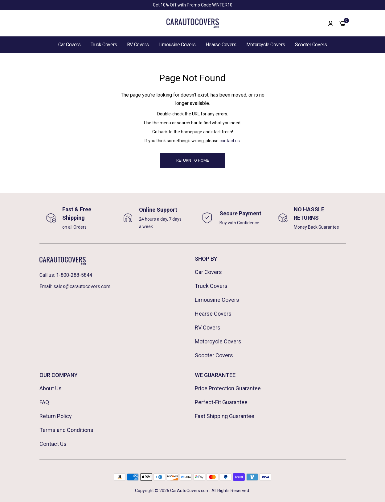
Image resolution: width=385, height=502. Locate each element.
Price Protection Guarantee (228, 388)
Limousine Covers (177, 45)
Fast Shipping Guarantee (224, 416)
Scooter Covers (311, 45)
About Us (50, 388)
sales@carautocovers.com (81, 286)
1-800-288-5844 (74, 275)
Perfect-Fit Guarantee (221, 402)
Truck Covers (104, 45)
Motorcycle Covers (265, 45)
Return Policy (55, 416)
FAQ (44, 402)
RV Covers (138, 45)
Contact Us (53, 444)
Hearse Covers (221, 45)
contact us (229, 140)
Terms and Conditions (66, 430)
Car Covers (69, 45)
